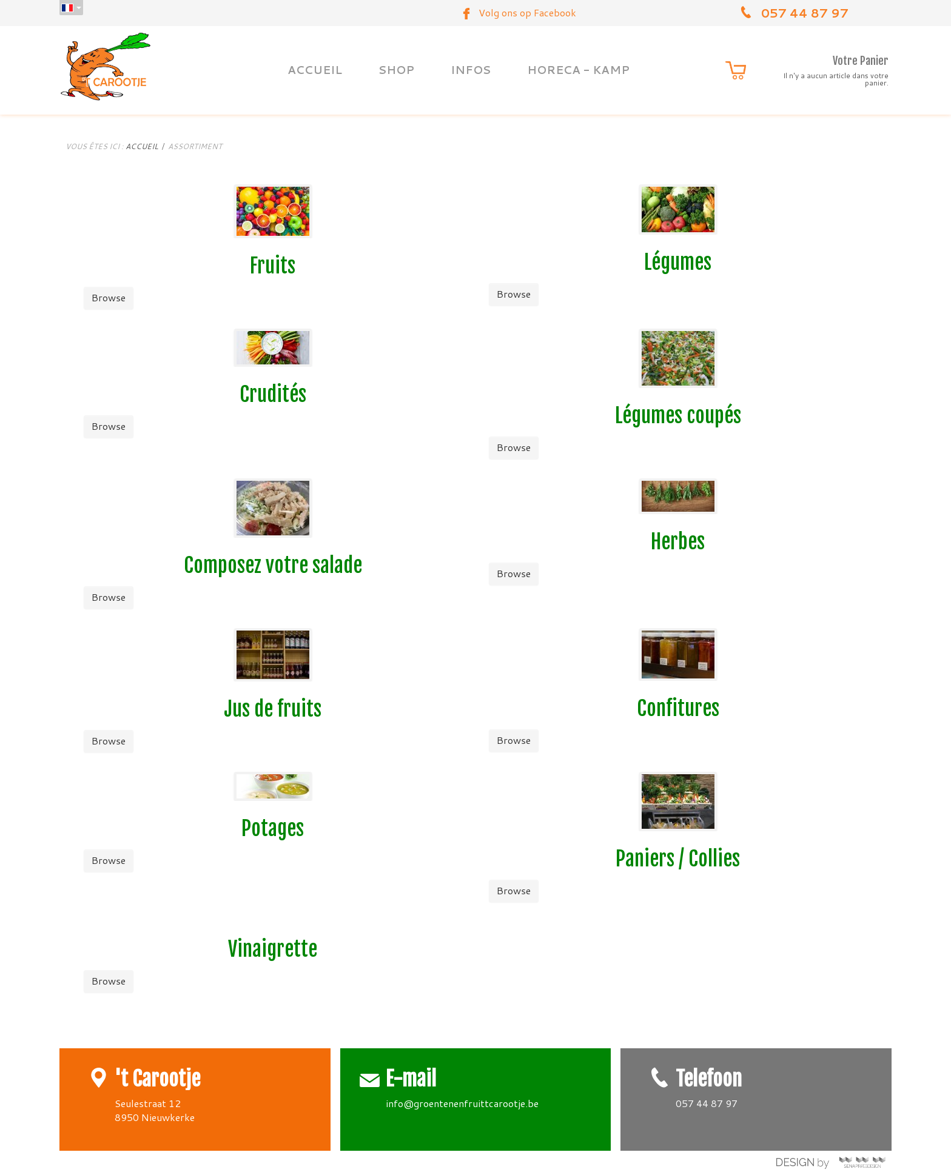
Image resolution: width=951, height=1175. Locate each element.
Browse (109, 297)
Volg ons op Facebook (527, 12)
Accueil (142, 146)
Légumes (677, 262)
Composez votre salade (273, 565)
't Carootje (157, 1078)
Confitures (678, 708)
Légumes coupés (678, 415)
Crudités (273, 394)
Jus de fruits (272, 709)
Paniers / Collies (678, 858)
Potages (272, 828)
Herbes (678, 541)
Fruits (272, 265)
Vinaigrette (272, 949)
